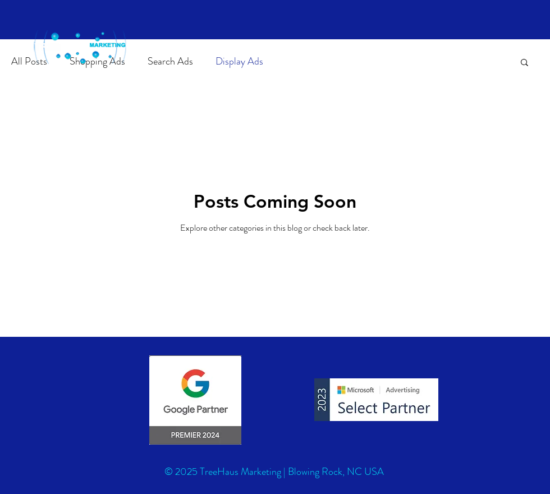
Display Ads (239, 61)
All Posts (29, 61)
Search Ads (170, 61)
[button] (524, 63)
